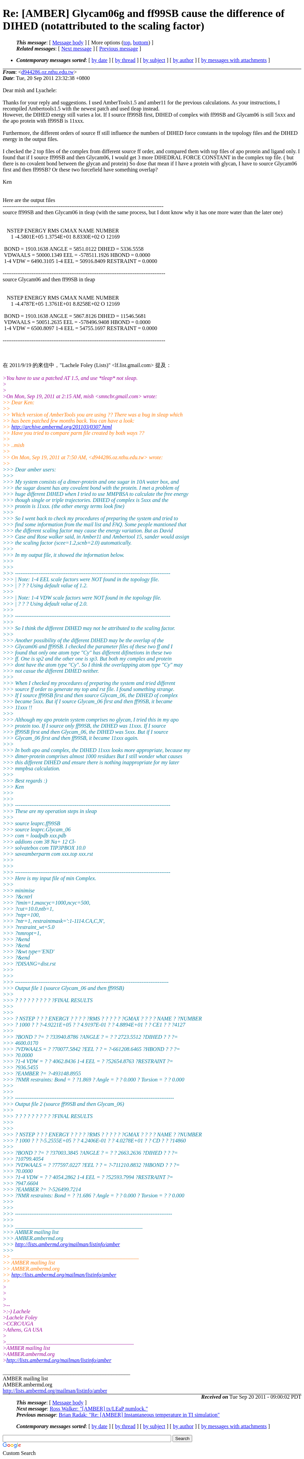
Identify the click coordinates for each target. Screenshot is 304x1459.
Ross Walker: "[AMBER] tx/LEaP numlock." (99, 1409)
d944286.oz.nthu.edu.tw (47, 72)
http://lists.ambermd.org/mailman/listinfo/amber (67, 1244)
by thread (125, 60)
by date (99, 60)
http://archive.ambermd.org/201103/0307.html (62, 427)
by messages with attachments (234, 60)
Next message (76, 49)
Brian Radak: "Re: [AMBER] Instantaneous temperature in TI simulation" (139, 1415)
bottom (140, 42)
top (126, 42)
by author (183, 60)
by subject (154, 60)
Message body (67, 42)
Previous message (118, 49)
